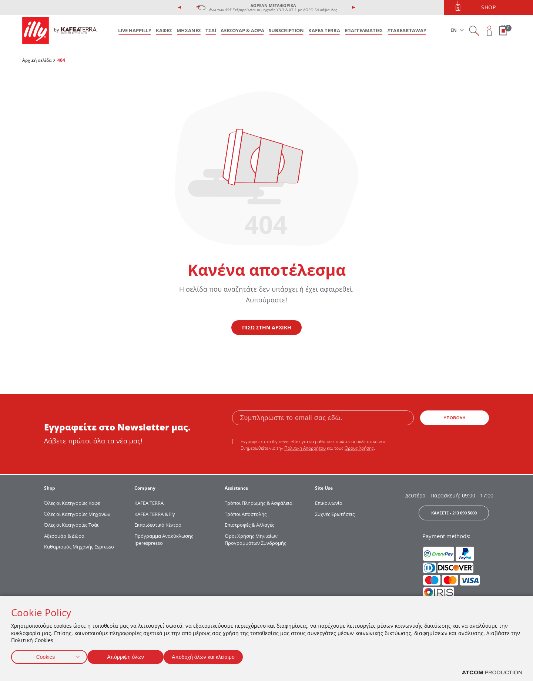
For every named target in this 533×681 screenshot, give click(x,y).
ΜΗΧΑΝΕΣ (189, 30)
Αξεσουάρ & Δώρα (64, 536)
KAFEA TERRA (324, 30)
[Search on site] (474, 30)
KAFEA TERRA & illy (154, 514)
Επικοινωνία (328, 503)
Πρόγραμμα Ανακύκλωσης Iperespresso (163, 540)
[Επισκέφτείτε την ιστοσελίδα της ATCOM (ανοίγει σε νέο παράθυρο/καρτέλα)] (492, 672)
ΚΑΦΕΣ (164, 30)
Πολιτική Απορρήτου (305, 448)
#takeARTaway (406, 30)
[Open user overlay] (489, 30)
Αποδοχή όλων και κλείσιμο (215, 655)
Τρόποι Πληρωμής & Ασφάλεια (258, 503)
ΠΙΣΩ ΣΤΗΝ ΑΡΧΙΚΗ (266, 327)
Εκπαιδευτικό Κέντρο (157, 524)
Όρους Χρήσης (359, 448)
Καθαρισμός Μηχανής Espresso (79, 546)
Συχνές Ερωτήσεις (335, 514)
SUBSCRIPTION (286, 30)
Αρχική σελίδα (36, 60)
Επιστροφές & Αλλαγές (249, 524)
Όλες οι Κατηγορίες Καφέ (72, 503)
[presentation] (179, 7)
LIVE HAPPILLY (134, 30)
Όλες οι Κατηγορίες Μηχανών (77, 514)
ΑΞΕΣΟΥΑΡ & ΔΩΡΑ (242, 30)
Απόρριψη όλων (129, 655)
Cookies (45, 655)
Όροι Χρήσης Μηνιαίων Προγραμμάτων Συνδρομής (256, 540)
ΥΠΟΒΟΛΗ (455, 418)
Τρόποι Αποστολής (245, 514)
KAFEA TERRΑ (149, 503)
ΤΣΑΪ (210, 30)
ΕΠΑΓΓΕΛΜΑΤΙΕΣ (364, 30)
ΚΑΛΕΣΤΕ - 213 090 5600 (454, 513)
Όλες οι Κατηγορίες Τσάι (71, 524)
